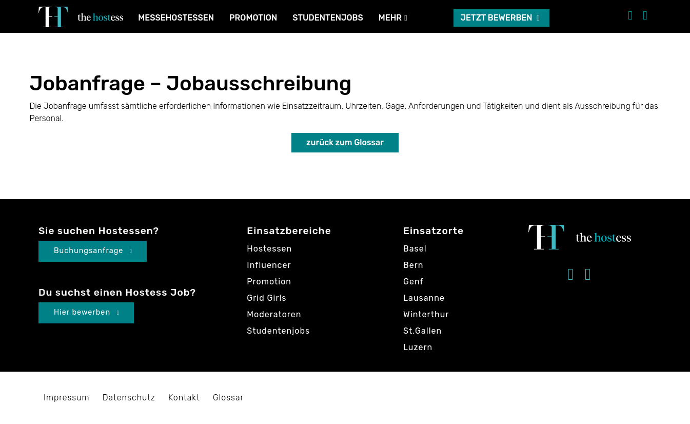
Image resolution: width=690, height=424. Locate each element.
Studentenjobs (327, 18)
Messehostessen (176, 18)
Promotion (253, 18)
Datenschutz (129, 397)
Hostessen (269, 249)
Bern (413, 265)
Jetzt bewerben (500, 18)
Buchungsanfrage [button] (93, 250)
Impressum (67, 397)
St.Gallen (422, 331)
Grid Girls (266, 298)
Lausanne (424, 298)
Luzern (417, 347)
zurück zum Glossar (345, 142)
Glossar (228, 397)
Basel (415, 249)
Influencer (269, 265)
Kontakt (184, 397)
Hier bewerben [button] (87, 312)
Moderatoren (274, 314)
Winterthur (426, 314)
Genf (413, 281)
